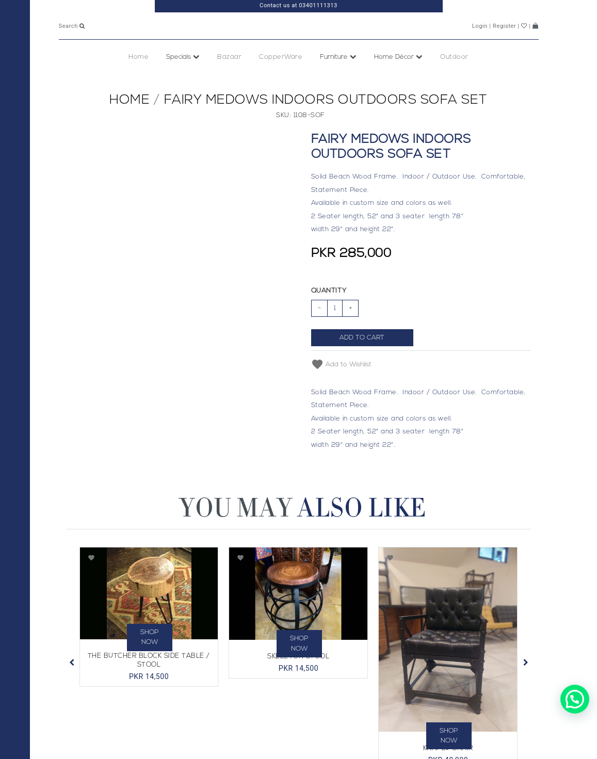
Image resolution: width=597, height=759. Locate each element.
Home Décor (398, 78)
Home (138, 78)
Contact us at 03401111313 (298, 5)
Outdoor (454, 78)
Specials (183, 78)
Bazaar (229, 78)
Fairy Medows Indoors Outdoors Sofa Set (326, 121)
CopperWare (280, 78)
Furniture (338, 78)
